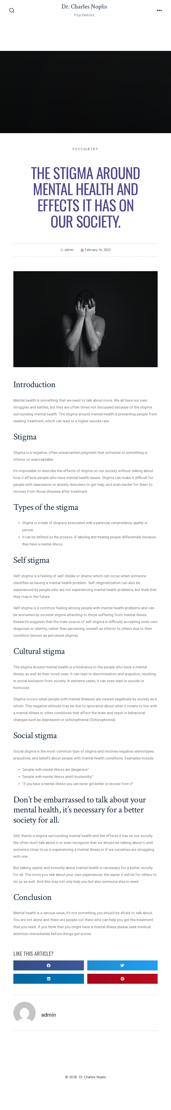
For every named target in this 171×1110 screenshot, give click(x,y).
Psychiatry (86, 149)
